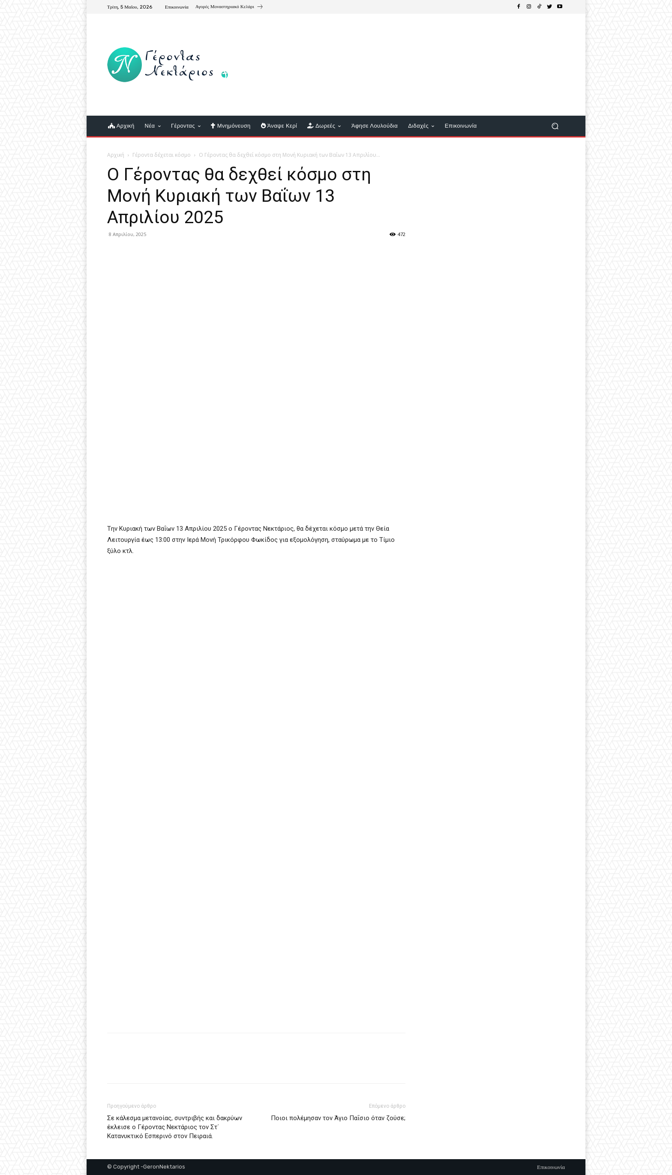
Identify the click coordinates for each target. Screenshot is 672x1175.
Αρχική (115, 154)
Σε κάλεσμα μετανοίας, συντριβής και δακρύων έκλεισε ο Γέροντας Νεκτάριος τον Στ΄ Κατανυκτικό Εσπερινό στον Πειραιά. (174, 1127)
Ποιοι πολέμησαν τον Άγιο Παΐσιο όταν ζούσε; (338, 1118)
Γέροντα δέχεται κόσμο (161, 154)
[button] (555, 126)
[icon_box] (229, 7)
